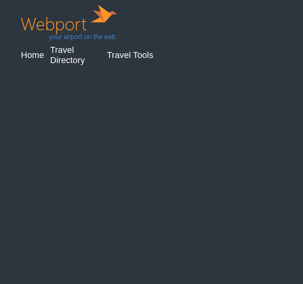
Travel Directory (67, 55)
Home (32, 55)
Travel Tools (130, 55)
